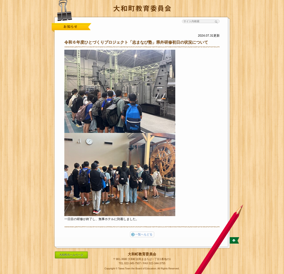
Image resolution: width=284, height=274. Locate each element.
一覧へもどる (141, 234)
